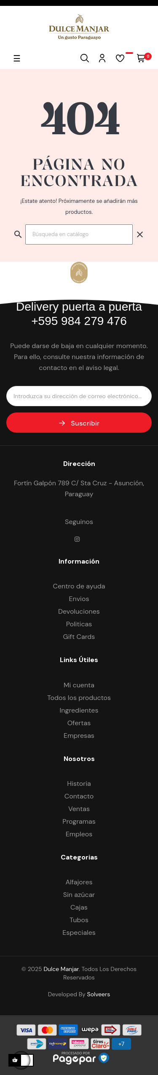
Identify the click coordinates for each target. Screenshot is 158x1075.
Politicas (79, 624)
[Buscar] (79, 234)
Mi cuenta (79, 685)
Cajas (79, 907)
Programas (79, 821)
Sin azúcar (79, 894)
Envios (79, 598)
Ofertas (79, 722)
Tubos (79, 919)
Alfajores (78, 882)
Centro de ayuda (79, 586)
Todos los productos (79, 697)
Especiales (79, 932)
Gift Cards (79, 636)
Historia (79, 783)
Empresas (79, 735)
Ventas (79, 808)
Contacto (79, 796)
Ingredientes (79, 710)
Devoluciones (79, 611)
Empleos (79, 834)
